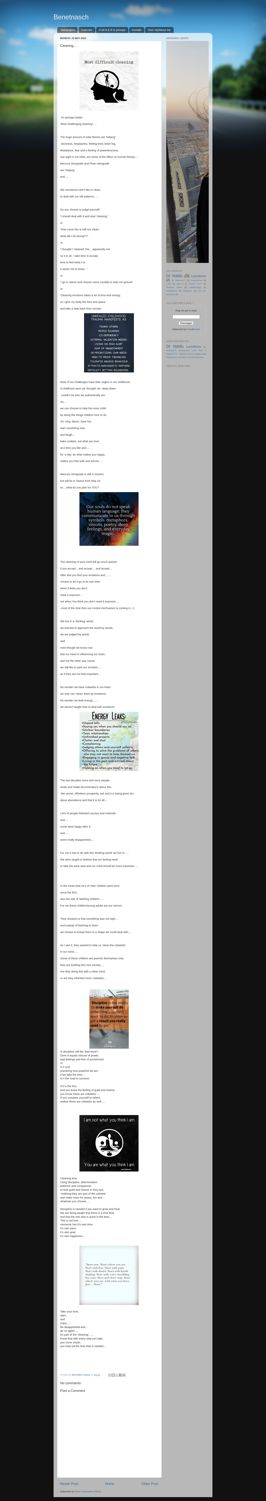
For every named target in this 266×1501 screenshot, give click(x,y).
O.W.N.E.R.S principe (112, 29)
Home (109, 1484)
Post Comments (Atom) (88, 1491)
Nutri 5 (180, 284)
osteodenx (187, 291)
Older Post (149, 1484)
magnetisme (171, 291)
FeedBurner (193, 329)
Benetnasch (71, 17)
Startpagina (68, 29)
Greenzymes (196, 280)
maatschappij (195, 287)
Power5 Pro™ (195, 284)
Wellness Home (174, 287)
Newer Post (69, 1484)
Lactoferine (198, 276)
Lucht (168, 284)
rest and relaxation (195, 357)
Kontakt (136, 29)
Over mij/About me (159, 29)
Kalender (86, 29)
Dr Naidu (174, 275)
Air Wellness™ (178, 280)
